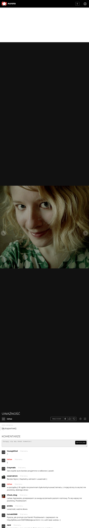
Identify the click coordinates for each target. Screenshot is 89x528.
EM (3, 508)
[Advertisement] (44, 25)
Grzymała (11, 468)
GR (3, 470)
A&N (9, 526)
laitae (9, 419)
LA (3, 419)
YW (3, 453)
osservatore (12, 477)
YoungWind (12, 452)
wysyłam (80, 442)
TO (3, 516)
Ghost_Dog (12, 496)
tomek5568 (12, 515)
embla (10, 507)
